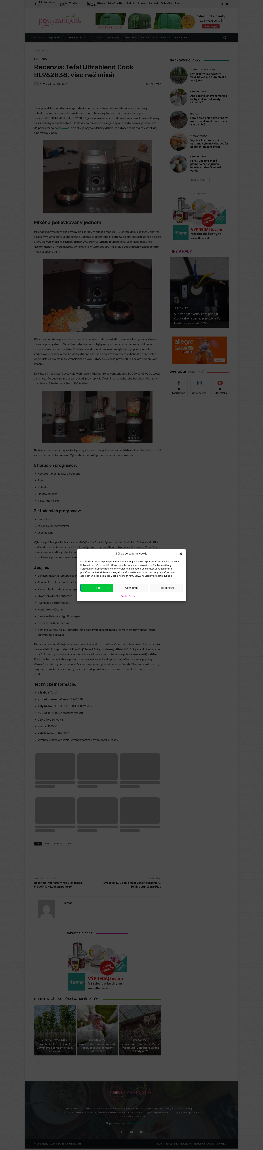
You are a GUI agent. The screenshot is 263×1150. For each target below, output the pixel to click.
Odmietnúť (131, 587)
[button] (181, 553)
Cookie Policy (128, 596)
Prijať (97, 587)
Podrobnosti (166, 587)
